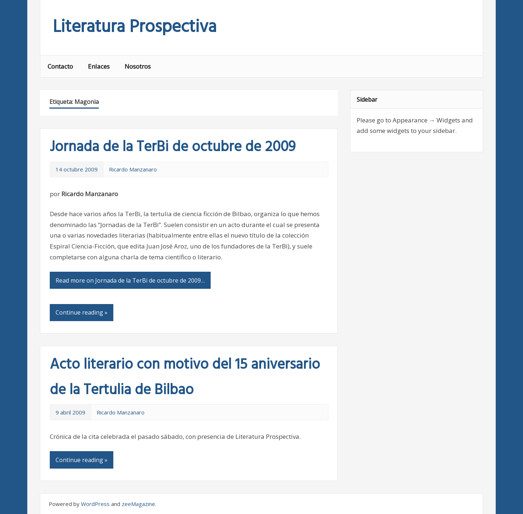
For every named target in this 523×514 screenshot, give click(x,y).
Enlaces (99, 66)
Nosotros (138, 66)
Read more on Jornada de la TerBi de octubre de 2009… (130, 280)
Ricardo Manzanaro (133, 169)
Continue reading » (82, 312)
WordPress (95, 503)
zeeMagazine (138, 503)
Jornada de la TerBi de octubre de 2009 (173, 147)
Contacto (60, 66)
